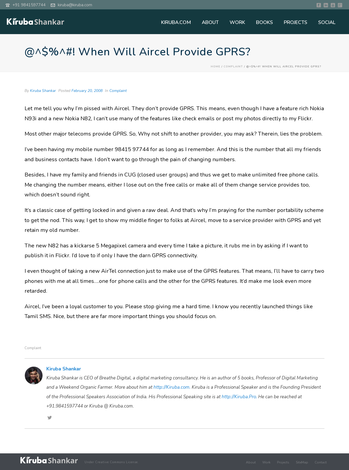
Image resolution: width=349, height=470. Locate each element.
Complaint (233, 66)
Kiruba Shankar (43, 90)
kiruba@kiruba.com (75, 5)
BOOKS (264, 22)
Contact (321, 462)
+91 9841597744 (29, 5)
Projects (283, 462)
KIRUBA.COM (176, 22)
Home (215, 66)
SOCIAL (326, 22)
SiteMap (302, 462)
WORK (237, 22)
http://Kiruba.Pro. (239, 397)
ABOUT (210, 22)
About (251, 462)
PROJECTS (295, 22)
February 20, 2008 (87, 90)
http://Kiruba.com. (172, 387)
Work (266, 462)
